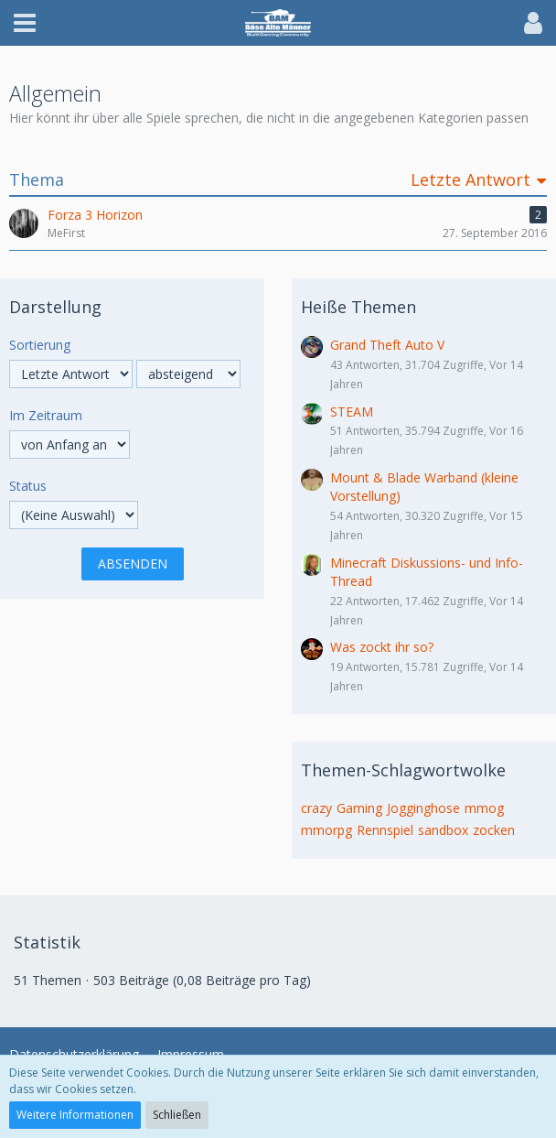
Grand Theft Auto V (387, 344)
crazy (316, 808)
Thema (36, 179)
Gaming (359, 808)
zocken (494, 830)
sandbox (443, 830)
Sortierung (39, 344)
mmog (484, 808)
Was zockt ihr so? (381, 647)
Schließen (177, 1114)
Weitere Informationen (75, 1114)
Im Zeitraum (45, 415)
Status (28, 485)
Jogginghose (423, 808)
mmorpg (326, 830)
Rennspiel (385, 830)
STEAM (351, 411)
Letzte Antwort (470, 179)
